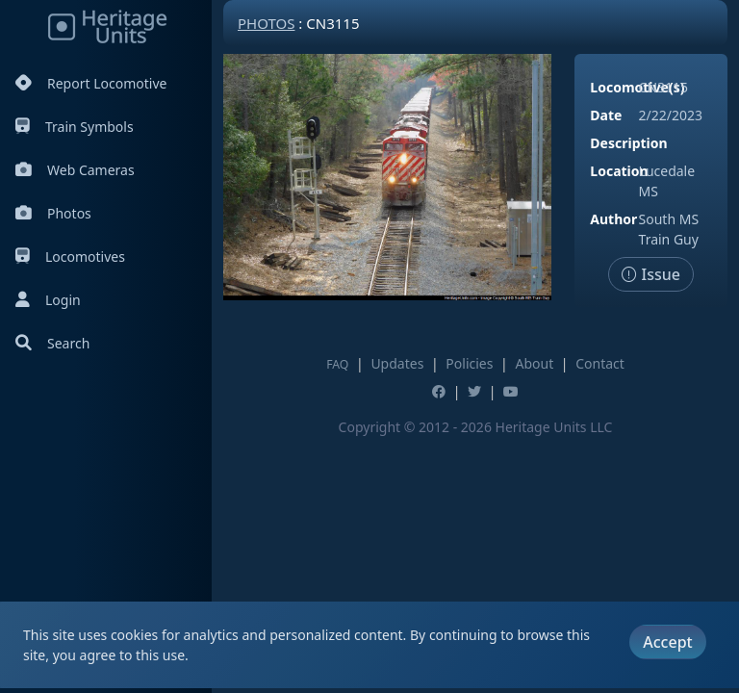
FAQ (337, 364)
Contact (599, 363)
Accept (667, 642)
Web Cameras (75, 170)
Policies (469, 363)
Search (52, 343)
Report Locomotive (90, 83)
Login (48, 300)
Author (613, 219)
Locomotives (70, 256)
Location (619, 171)
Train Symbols (74, 126)
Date (606, 115)
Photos (53, 213)
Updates (396, 363)
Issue (651, 274)
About (534, 363)
